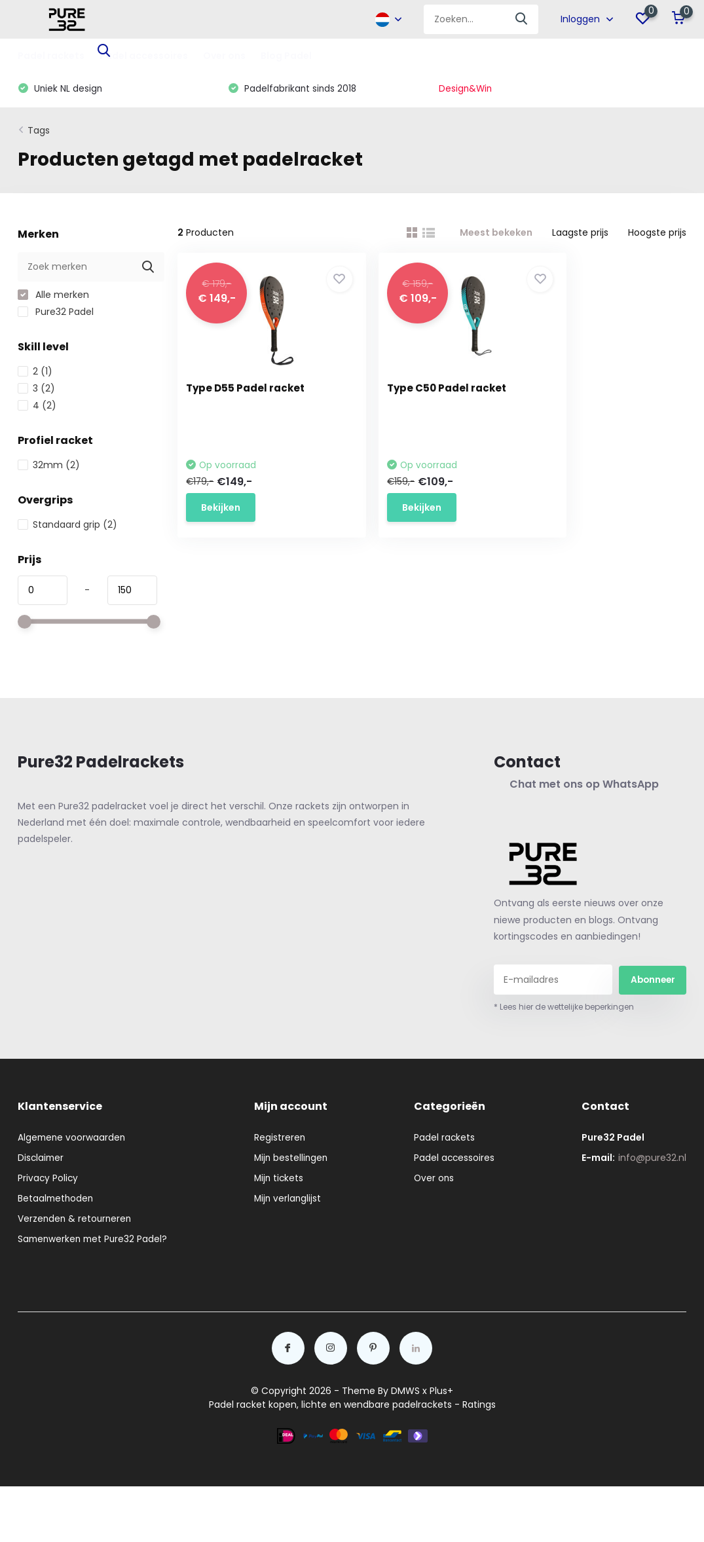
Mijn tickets (280, 1179)
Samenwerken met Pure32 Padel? (95, 1240)
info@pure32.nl (652, 1159)
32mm (49, 466)
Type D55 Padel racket (250, 390)
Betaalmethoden (57, 1200)
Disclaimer (41, 1159)
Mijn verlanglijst (289, 1200)
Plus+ (441, 1392)
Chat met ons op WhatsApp (583, 786)
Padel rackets (51, 55)
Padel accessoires (457, 1159)
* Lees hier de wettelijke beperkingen (564, 1008)
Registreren (281, 1139)
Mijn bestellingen (293, 1159)
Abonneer (652, 980)
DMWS (405, 1392)
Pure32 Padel (56, 313)
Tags (39, 132)
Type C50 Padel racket (426, 390)
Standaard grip (67, 526)
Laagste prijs (580, 234)
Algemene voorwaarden (73, 1139)
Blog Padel (286, 55)
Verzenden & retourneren (76, 1220)
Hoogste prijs (657, 234)
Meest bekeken (496, 234)
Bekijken (225, 507)
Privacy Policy (48, 1179)
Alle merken (53, 296)
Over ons (224, 55)
